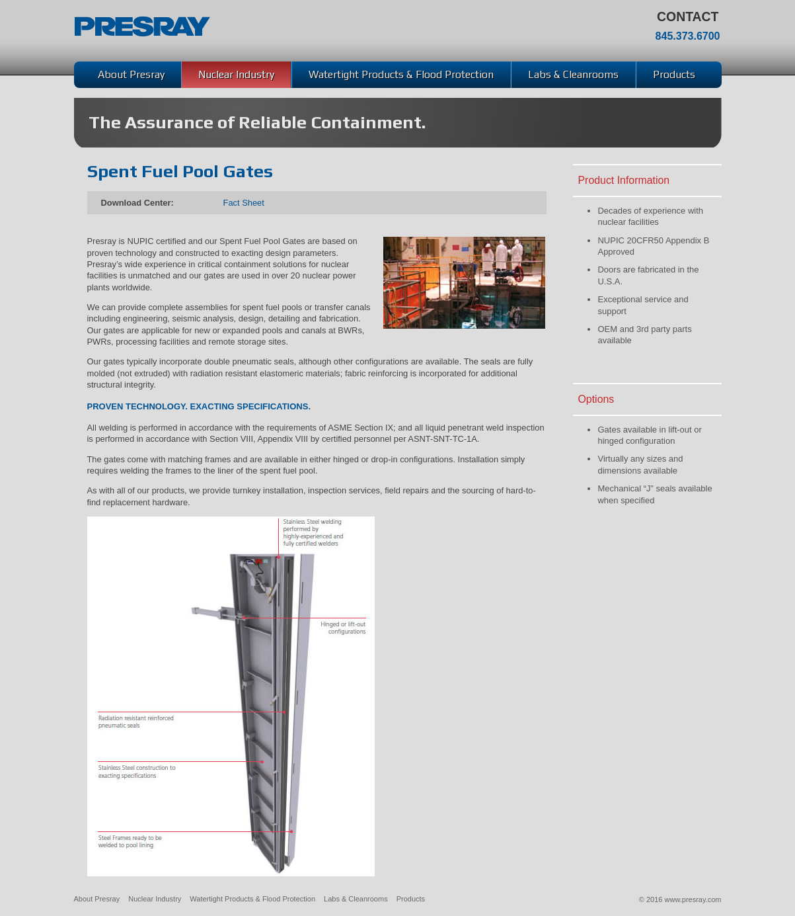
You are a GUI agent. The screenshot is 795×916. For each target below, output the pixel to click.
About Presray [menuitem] (131, 74)
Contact (687, 16)
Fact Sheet (243, 203)
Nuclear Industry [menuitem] (236, 74)
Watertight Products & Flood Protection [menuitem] (401, 74)
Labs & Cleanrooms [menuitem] (573, 74)
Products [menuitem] (674, 74)
